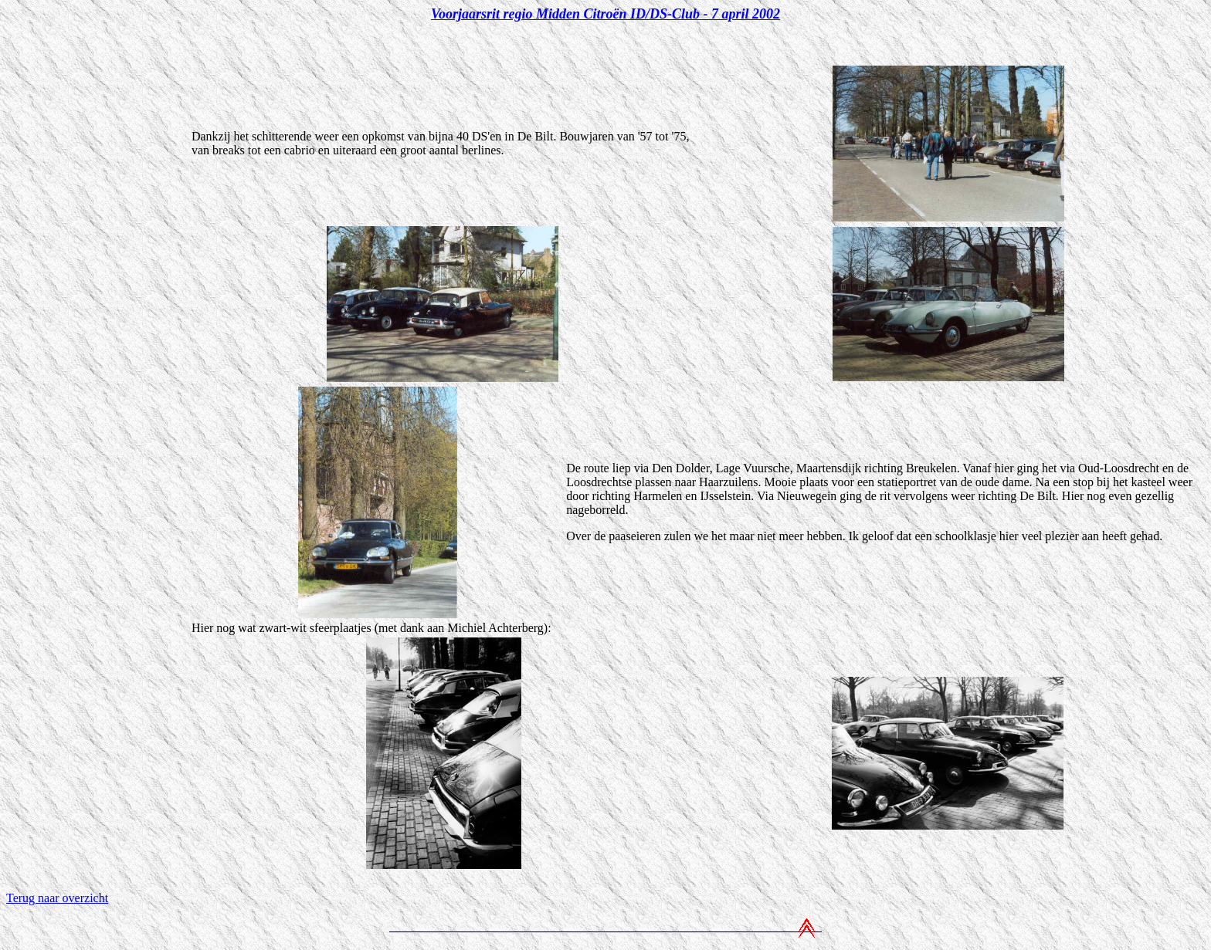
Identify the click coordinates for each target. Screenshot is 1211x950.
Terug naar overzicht (57, 897)
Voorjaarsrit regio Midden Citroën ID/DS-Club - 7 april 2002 (605, 14)
